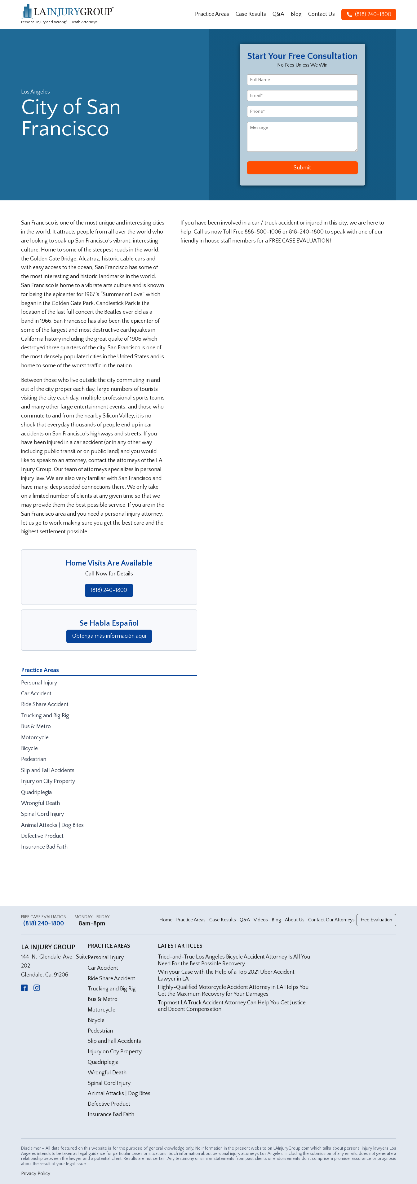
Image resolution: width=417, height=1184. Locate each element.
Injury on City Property (48, 781)
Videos (261, 920)
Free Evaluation (376, 920)
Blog (296, 14)
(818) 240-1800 (109, 590)
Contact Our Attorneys (331, 920)
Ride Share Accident (45, 704)
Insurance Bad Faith (44, 847)
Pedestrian (33, 759)
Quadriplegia (36, 792)
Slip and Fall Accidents (47, 770)
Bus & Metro (36, 726)
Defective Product (42, 836)
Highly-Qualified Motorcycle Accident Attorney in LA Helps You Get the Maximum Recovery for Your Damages (233, 990)
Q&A (278, 14)
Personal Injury (39, 683)
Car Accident (36, 694)
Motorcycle (35, 738)
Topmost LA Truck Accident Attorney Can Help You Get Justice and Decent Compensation (232, 1006)
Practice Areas (212, 14)
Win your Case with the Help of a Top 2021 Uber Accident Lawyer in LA (226, 975)
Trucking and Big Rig (45, 716)
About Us (294, 920)
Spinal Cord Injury (42, 814)
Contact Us (321, 14)
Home (165, 920)
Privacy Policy (35, 1173)
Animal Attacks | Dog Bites (52, 825)
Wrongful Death (40, 803)
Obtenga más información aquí (109, 636)
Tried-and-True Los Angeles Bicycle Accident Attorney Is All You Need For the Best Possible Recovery (234, 960)
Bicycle (29, 748)
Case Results (251, 14)
